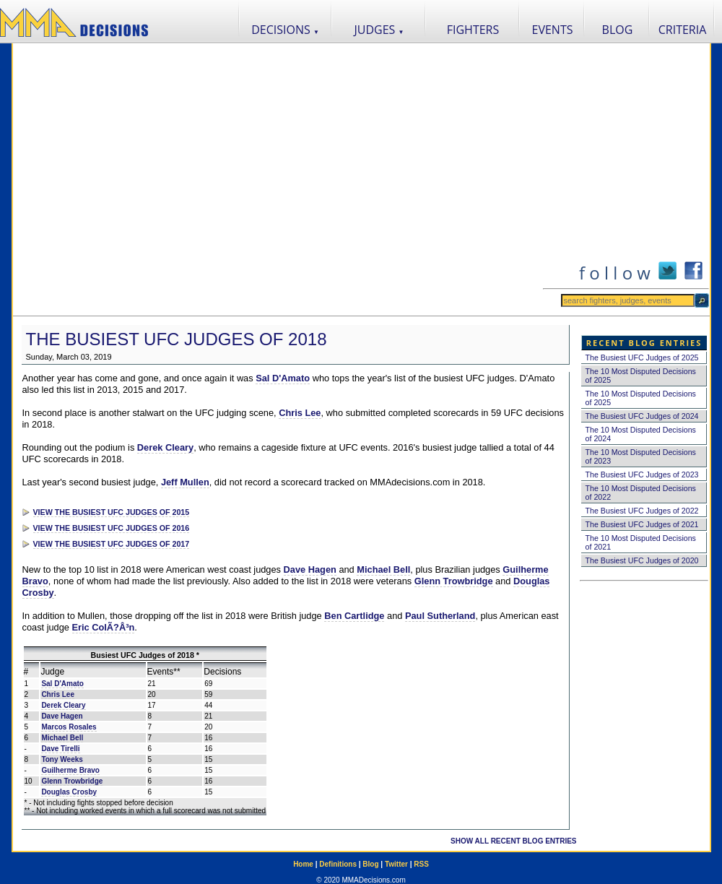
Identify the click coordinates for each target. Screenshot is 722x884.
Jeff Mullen (185, 482)
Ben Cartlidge (354, 615)
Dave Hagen (310, 569)
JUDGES (379, 30)
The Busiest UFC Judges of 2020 (642, 560)
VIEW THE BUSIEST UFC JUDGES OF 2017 (111, 544)
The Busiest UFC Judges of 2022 (642, 510)
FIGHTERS (473, 30)
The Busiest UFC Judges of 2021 (642, 524)
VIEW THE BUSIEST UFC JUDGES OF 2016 (111, 528)
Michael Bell (383, 569)
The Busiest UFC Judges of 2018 (176, 339)
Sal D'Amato (283, 378)
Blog (370, 864)
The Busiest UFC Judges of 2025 (642, 357)
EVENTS (552, 30)
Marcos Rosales (68, 727)
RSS (421, 864)
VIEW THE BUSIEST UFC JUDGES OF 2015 (111, 512)
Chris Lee (300, 412)
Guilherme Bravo (70, 770)
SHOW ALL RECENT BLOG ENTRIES (513, 841)
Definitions (338, 864)
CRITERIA (682, 30)
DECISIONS (285, 30)
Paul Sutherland (440, 615)
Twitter (396, 864)
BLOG (617, 30)
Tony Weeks (61, 759)
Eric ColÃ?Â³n (103, 627)
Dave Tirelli (60, 749)
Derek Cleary (165, 447)
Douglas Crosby (69, 792)
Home (303, 864)
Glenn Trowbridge (453, 581)
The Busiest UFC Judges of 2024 (642, 416)
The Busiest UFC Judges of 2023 (642, 474)
